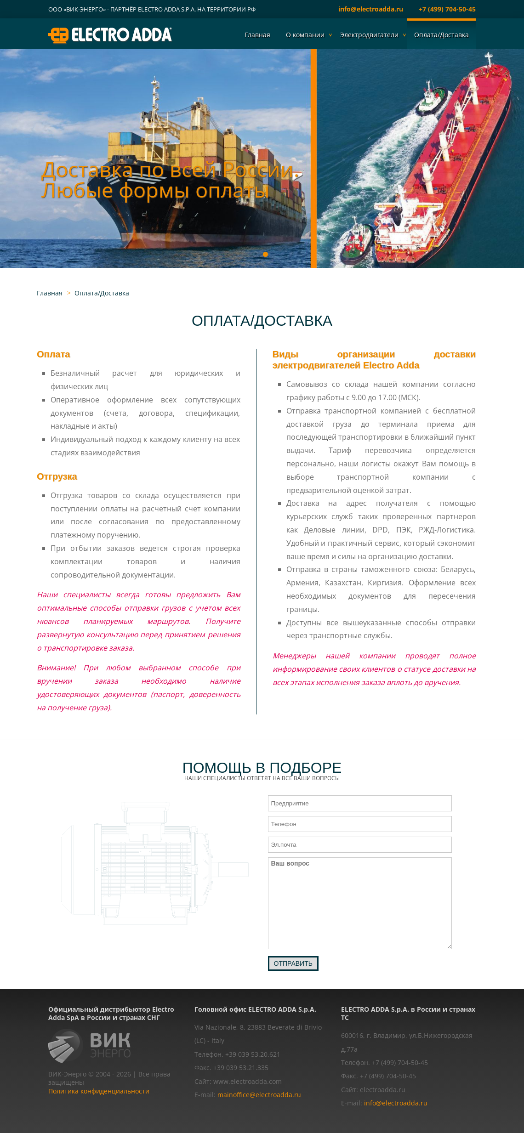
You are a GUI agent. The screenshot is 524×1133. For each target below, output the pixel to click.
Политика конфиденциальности (98, 1091)
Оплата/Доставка (441, 34)
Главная (257, 34)
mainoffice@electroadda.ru (259, 1094)
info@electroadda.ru (370, 9)
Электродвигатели (369, 34)
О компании (305, 34)
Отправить (293, 963)
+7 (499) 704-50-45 (447, 9)
